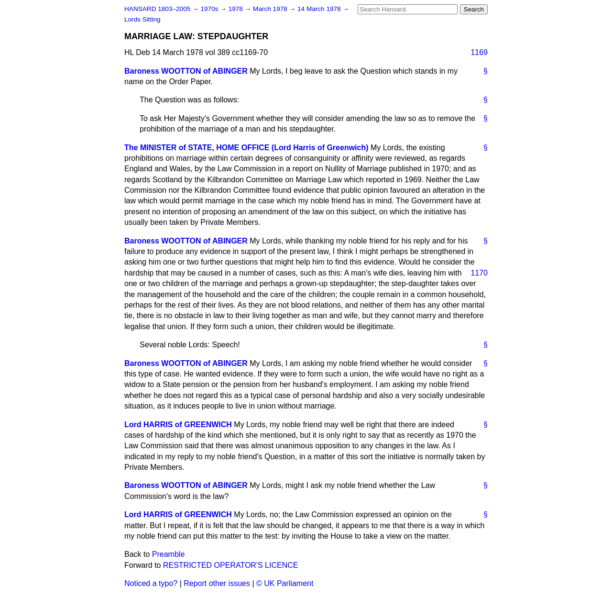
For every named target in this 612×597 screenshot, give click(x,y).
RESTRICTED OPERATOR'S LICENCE (230, 565)
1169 (479, 52)
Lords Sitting (142, 19)
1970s (210, 8)
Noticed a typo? (150, 583)
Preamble (168, 554)
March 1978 (271, 8)
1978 (237, 8)
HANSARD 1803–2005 (157, 8)
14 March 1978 (319, 8)
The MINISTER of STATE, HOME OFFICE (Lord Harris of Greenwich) (246, 148)
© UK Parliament (284, 583)
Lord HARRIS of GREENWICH (178, 424)
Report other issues (217, 583)
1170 (479, 273)
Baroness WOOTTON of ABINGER (186, 71)
